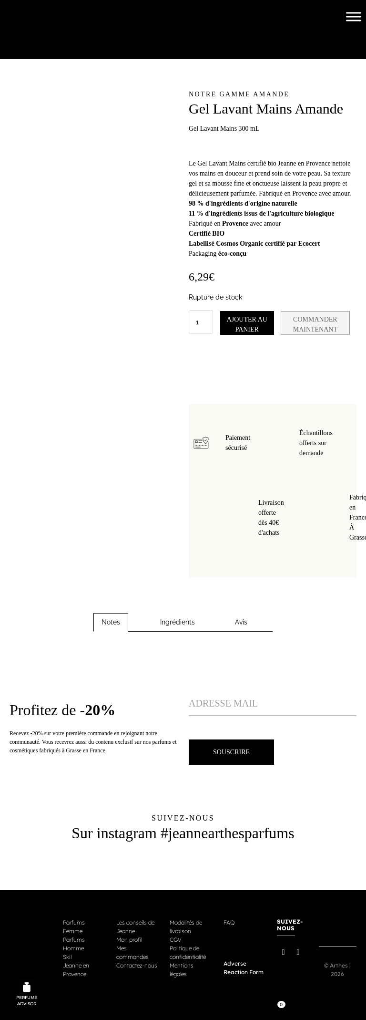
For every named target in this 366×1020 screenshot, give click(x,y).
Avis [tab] (241, 620)
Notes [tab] (111, 620)
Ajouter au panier (250, 323)
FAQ (229, 921)
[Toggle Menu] (353, 16)
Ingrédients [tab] (177, 620)
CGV (176, 938)
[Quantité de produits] (201, 321)
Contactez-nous (136, 964)
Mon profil (129, 938)
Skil (67, 955)
